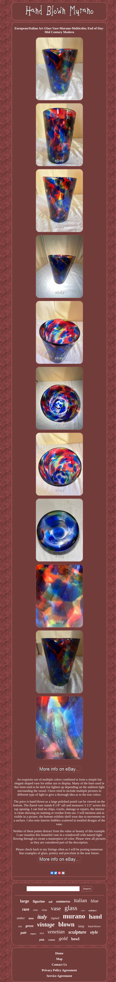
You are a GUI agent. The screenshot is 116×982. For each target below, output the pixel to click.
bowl (75, 939)
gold (63, 938)
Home (59, 953)
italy (42, 917)
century (51, 940)
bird (42, 933)
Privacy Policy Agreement (59, 970)
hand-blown (94, 926)
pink (41, 939)
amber (21, 918)
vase (56, 908)
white (35, 910)
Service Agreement (59, 976)
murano (74, 916)
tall (50, 901)
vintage (46, 924)
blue (94, 900)
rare (25, 909)
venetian (55, 932)
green (29, 926)
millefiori (93, 910)
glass (71, 907)
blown (66, 924)
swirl (83, 911)
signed (55, 918)
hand (95, 916)
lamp (81, 926)
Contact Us (59, 964)
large (24, 901)
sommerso (63, 901)
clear (44, 909)
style (94, 932)
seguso (33, 933)
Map (59, 959)
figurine (39, 901)
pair (24, 933)
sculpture (77, 932)
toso (31, 918)
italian (80, 900)
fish (20, 926)
